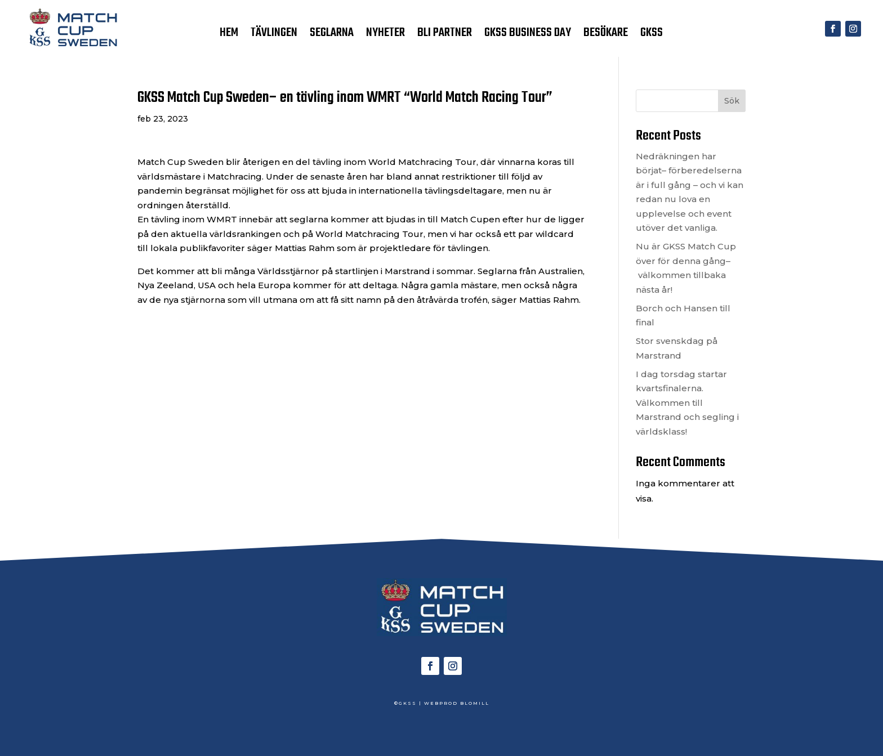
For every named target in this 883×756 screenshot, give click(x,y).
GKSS (651, 35)
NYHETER (385, 35)
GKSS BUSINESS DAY (527, 35)
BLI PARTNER (444, 35)
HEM (229, 35)
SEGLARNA (332, 35)
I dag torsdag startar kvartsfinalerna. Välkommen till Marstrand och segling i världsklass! (687, 403)
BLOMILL (474, 703)
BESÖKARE (605, 35)
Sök (731, 101)
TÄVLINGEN (274, 35)
